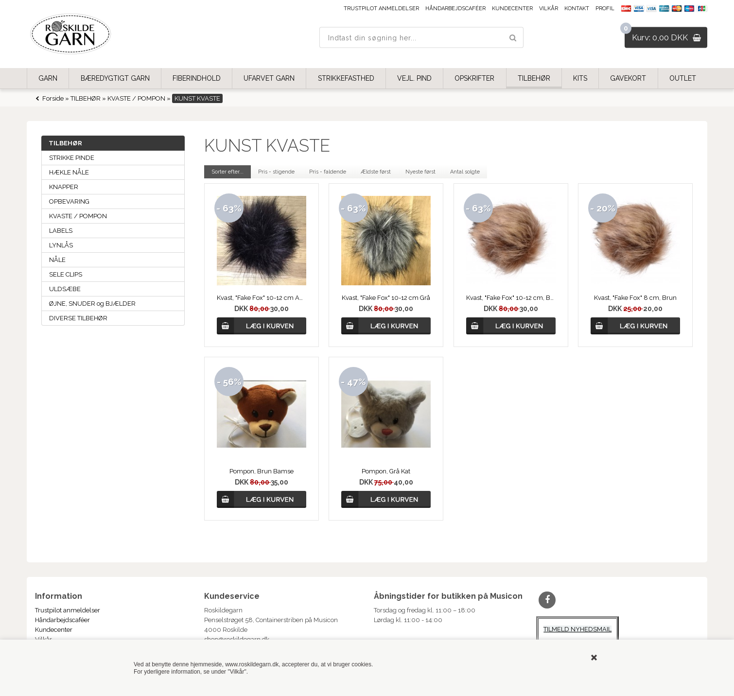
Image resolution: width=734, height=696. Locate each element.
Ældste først (376, 172)
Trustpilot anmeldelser (381, 8)
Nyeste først (420, 172)
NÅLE (57, 259)
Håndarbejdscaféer (455, 8)
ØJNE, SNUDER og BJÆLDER (92, 303)
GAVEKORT (628, 78)
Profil (604, 8)
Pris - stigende (276, 172)
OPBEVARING (69, 201)
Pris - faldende (327, 172)
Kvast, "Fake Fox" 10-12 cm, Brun (511, 297)
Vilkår (548, 8)
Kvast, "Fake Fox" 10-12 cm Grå (386, 297)
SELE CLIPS (65, 274)
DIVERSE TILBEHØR (78, 318)
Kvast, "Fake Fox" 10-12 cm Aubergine (261, 297)
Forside (53, 98)
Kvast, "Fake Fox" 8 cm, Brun (635, 297)
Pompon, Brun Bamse (261, 471)
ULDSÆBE (65, 289)
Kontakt (576, 8)
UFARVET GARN (269, 78)
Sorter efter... (227, 172)
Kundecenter (512, 8)
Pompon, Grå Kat (386, 471)
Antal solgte (465, 172)
